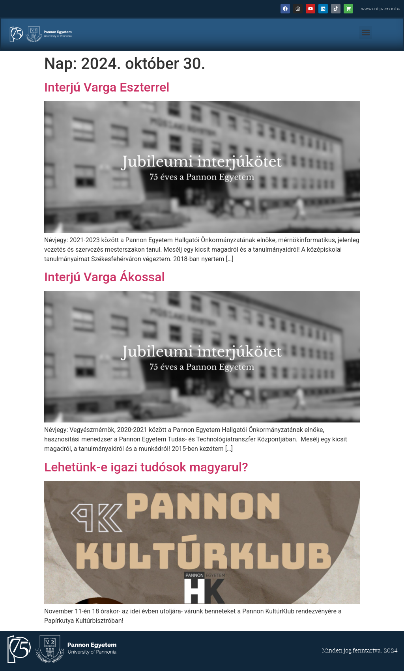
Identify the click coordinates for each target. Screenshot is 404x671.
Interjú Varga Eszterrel (106, 87)
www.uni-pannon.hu (380, 8)
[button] (365, 32)
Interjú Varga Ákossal (104, 276)
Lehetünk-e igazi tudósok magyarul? (146, 467)
